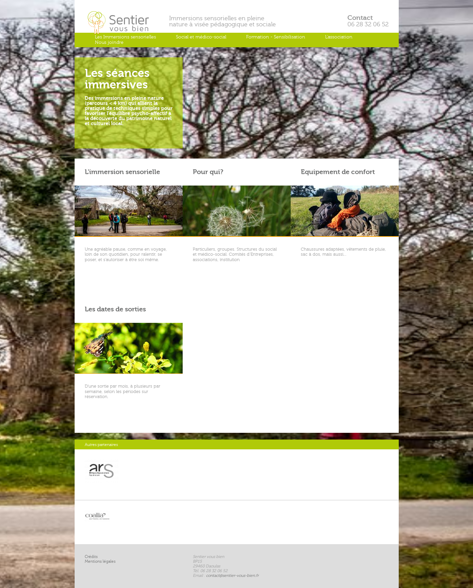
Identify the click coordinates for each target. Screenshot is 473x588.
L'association (338, 36)
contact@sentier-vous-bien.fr (232, 575)
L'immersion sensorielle (122, 172)
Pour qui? (208, 172)
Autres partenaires (101, 444)
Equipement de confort (338, 172)
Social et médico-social (201, 36)
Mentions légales (100, 561)
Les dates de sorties (115, 309)
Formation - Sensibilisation (275, 36)
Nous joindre (109, 42)
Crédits (91, 556)
